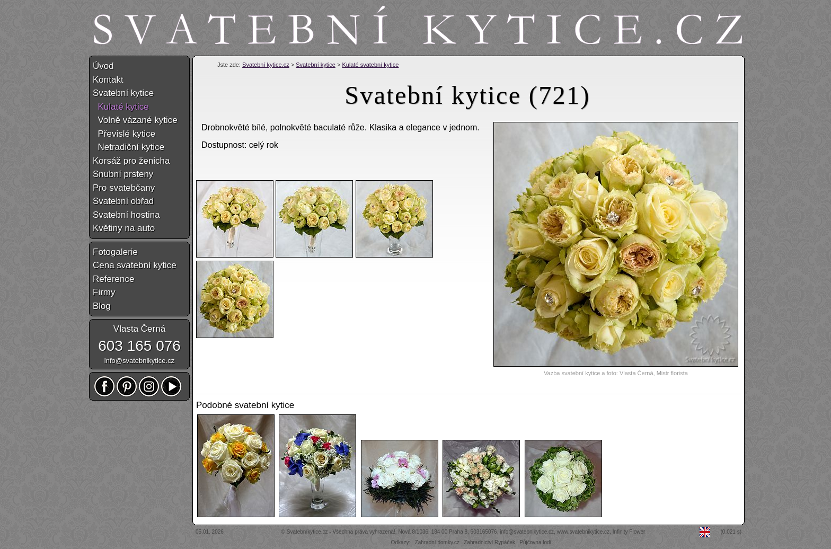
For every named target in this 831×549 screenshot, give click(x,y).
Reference (113, 279)
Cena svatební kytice (134, 265)
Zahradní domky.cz (437, 542)
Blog (102, 306)
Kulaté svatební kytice (370, 64)
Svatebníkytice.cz (307, 532)
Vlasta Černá (139, 329)
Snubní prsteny (123, 174)
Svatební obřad (123, 201)
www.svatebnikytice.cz (583, 532)
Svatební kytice (315, 64)
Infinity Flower (629, 532)
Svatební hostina (126, 215)
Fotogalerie (115, 252)
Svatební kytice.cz (265, 64)
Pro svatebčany (124, 188)
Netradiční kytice (128, 147)
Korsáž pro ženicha (131, 161)
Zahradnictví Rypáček (489, 542)
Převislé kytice (124, 134)
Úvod (103, 66)
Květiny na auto (124, 228)
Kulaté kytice (121, 107)
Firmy (104, 292)
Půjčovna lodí (535, 542)
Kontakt (108, 80)
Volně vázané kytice (135, 120)
